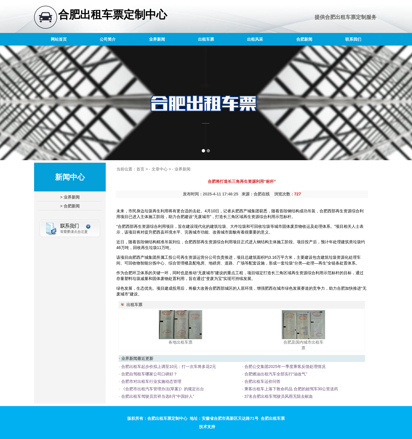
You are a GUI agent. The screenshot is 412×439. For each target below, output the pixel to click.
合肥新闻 (304, 39)
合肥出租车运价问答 (261, 381)
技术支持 (207, 426)
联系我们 (353, 39)
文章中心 (160, 169)
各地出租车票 (180, 342)
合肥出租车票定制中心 (112, 15)
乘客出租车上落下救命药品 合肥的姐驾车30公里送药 (290, 389)
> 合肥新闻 (70, 206)
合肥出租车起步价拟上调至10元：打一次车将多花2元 (168, 366)
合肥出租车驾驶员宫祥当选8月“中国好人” (157, 396)
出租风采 (255, 39)
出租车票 (206, 39)
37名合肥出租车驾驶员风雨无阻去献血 (278, 396)
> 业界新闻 (70, 197)
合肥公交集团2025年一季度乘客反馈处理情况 (284, 366)
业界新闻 (157, 39)
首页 (140, 169)
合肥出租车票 (340, 17)
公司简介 (108, 39)
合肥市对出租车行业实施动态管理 (150, 381)
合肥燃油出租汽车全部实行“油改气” (275, 374)
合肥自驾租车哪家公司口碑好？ (148, 374)
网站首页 (59, 39)
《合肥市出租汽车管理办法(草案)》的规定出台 (162, 389)
